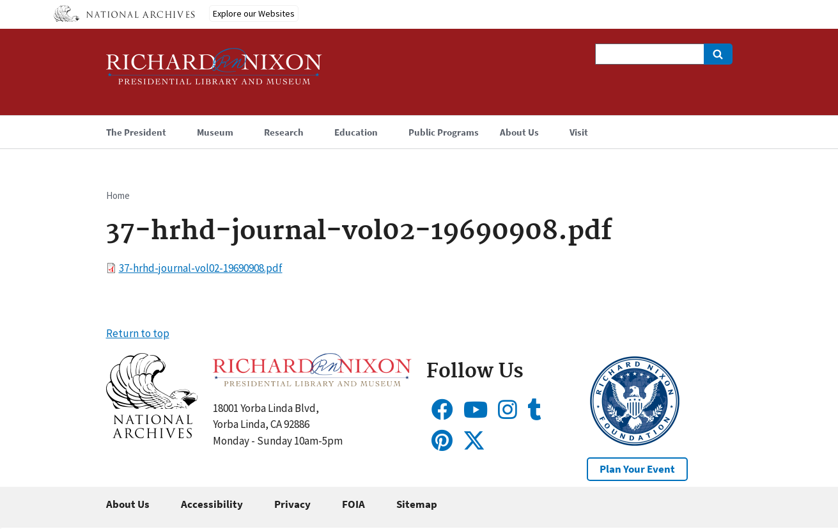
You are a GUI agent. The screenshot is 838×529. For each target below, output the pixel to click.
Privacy (292, 504)
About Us (128, 504)
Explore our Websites (254, 13)
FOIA (353, 504)
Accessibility (212, 504)
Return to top (137, 333)
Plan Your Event (637, 469)
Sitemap (416, 504)
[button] (152, 434)
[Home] (214, 72)
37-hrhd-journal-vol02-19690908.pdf (201, 268)
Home (118, 195)
